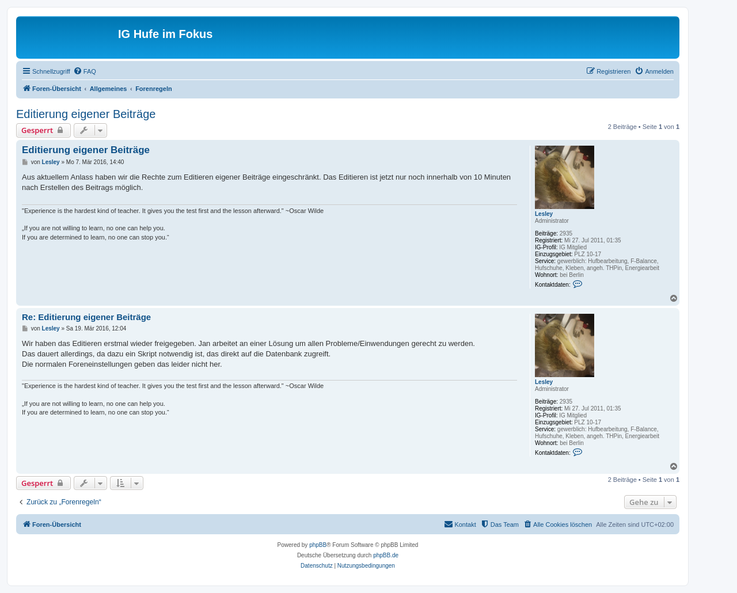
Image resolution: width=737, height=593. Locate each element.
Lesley (544, 214)
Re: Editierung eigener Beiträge (86, 317)
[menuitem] (84, 71)
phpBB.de (385, 555)
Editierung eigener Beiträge (85, 114)
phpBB (317, 545)
